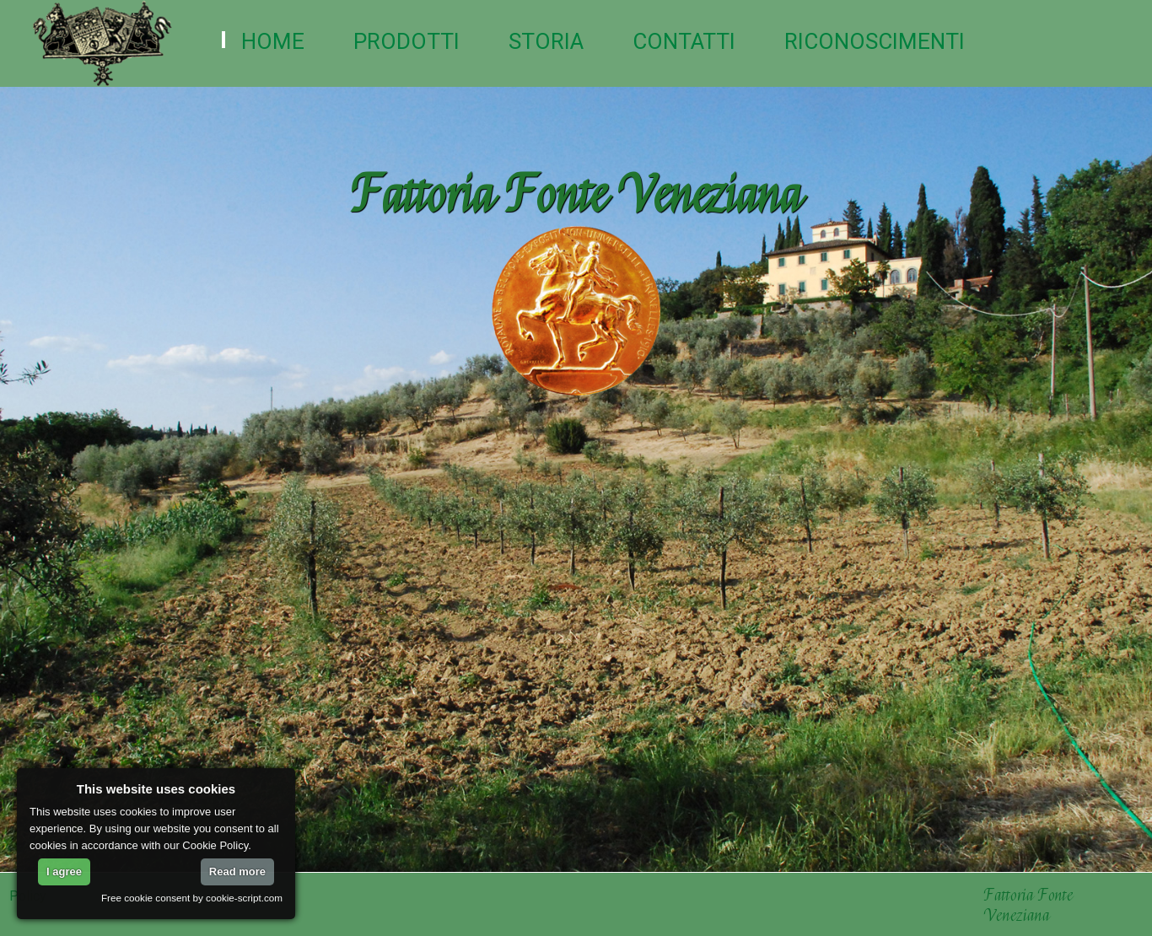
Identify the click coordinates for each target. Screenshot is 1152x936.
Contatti (684, 41)
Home (272, 41)
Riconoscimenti (874, 41)
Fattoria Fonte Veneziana (1031, 905)
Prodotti (406, 41)
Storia (546, 41)
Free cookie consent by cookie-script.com (192, 897)
